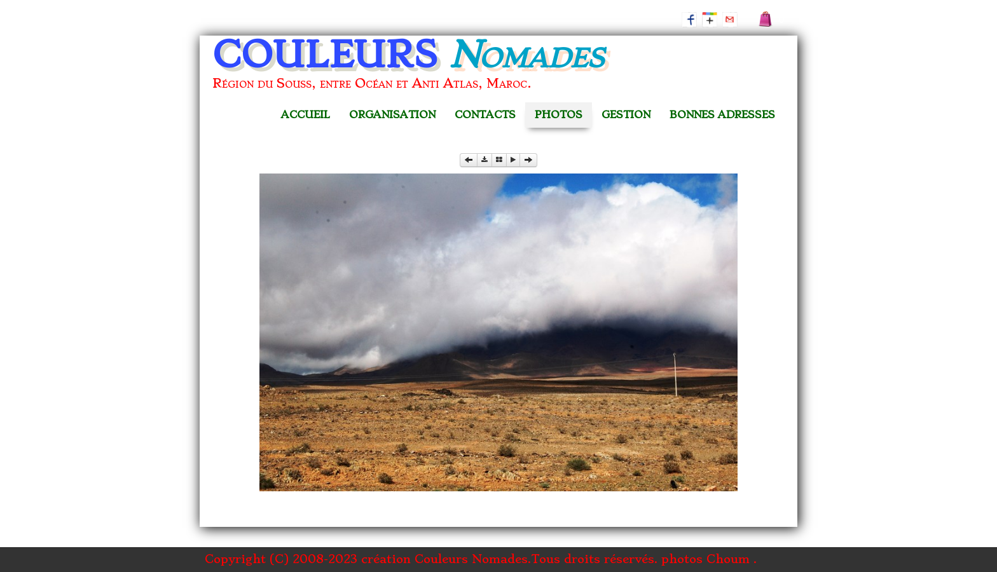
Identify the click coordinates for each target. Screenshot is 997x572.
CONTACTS (485, 115)
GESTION (626, 115)
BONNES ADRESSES (722, 115)
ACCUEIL (305, 115)
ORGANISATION (392, 115)
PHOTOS (558, 115)
